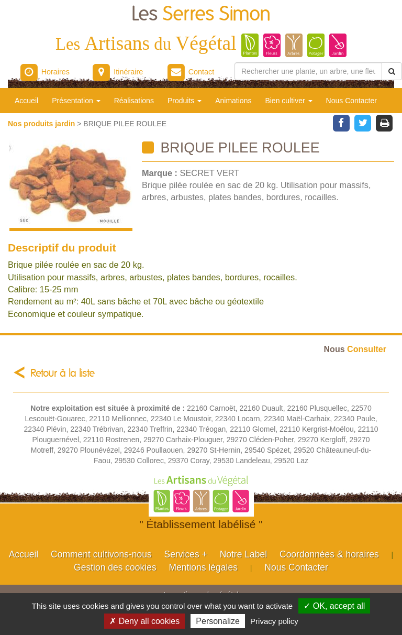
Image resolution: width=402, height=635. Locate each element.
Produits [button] (185, 100)
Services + (185, 554)
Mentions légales (203, 567)
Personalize (218, 621)
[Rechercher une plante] (308, 71)
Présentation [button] (76, 100)
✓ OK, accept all (334, 605)
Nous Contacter (351, 100)
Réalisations (134, 100)
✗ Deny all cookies (144, 621)
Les (201, 14)
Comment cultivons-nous (101, 554)
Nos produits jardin (42, 123)
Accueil (26, 100)
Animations (233, 100)
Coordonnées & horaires (329, 554)
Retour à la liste (62, 373)
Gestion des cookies (115, 567)
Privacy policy (274, 621)
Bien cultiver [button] (288, 100)
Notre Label (243, 554)
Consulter (355, 349)
